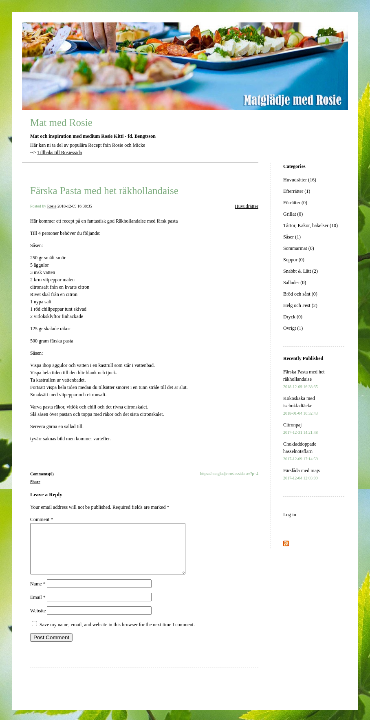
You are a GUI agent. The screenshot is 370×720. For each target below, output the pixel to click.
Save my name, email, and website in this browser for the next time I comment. (117, 634)
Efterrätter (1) (296, 191)
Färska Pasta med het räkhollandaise (104, 190)
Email (38, 607)
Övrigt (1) (293, 328)
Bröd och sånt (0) (300, 294)
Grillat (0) (293, 214)
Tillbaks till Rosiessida (59, 152)
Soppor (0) (293, 260)
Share (35, 481)
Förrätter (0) (295, 202)
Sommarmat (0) (298, 248)
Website (38, 620)
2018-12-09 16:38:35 (74, 206)
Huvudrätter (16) (299, 180)
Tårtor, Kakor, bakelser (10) (310, 225)
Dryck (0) (292, 317)
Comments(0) (42, 474)
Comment (41, 519)
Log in (289, 514)
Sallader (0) (294, 282)
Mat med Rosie (61, 122)
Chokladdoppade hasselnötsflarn (300, 451)
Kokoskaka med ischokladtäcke (300, 405)
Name (38, 593)
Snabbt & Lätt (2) (300, 271)
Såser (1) (292, 237)
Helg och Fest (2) (300, 305)
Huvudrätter (246, 206)
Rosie (52, 206)
